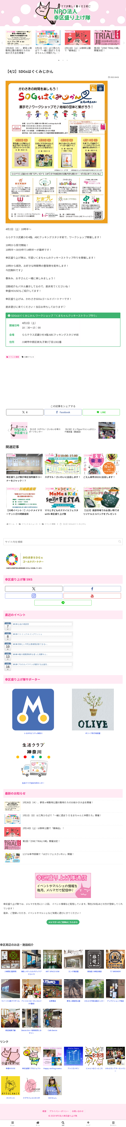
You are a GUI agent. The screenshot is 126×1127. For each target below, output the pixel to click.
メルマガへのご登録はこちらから (63, 922)
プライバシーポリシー (59, 1111)
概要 (44, 1111)
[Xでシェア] (24, 412)
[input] (63, 541)
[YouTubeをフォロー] (92, 596)
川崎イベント (28, 357)
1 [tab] (58, 60)
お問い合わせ (78, 1111)
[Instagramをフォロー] (33, 596)
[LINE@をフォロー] (63, 603)
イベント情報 (12, 357)
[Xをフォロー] (33, 589)
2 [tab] (63, 60)
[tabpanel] (19, 42)
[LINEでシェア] (101, 412)
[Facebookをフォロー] (92, 589)
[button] (119, 541)
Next (124, 43)
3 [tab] (67, 60)
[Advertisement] (34, 380)
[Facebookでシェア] (63, 412)
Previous (2, 43)
